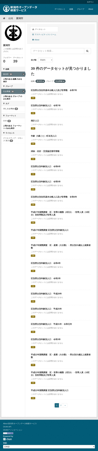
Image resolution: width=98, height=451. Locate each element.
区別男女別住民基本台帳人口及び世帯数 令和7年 (54, 90)
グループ (80, 9)
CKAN (7, 439)
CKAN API (7, 427)
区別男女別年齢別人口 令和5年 (46, 182)
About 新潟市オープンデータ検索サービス (20, 424)
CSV (33, 98)
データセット (60, 9)
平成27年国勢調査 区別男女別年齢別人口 (49, 230)
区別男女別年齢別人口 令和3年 (46, 339)
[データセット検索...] (57, 51)
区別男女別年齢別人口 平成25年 (46, 309)
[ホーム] (4, 18)
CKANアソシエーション (12, 430)
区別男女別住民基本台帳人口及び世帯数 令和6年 (54, 197)
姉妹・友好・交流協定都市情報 (45, 151)
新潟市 (19, 18)
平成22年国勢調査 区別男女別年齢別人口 (49, 390)
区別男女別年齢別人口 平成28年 (46, 294)
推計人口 (35, 121)
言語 (5, 443)
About (90, 9)
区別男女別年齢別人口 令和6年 (46, 166)
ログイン (90, 2)
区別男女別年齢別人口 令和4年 (46, 263)
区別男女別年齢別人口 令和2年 (46, 278)
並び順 (33, 60)
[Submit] (87, 51)
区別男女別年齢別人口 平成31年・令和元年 (51, 324)
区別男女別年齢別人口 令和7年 (46, 105)
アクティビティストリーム (44, 34)
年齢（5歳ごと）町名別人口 (44, 136)
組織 (71, 9)
